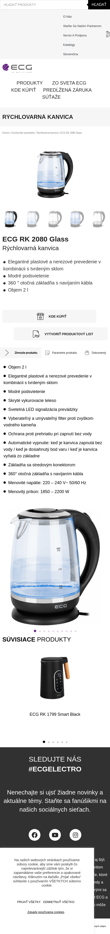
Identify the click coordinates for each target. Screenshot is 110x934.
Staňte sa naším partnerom (82, 26)
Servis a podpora (76, 35)
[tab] (20, 352)
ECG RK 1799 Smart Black (55, 714)
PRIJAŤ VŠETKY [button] (29, 902)
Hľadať (99, 5)
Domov (6, 133)
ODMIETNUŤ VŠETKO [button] (59, 902)
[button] (35, 631)
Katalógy (69, 45)
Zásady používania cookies (46, 912)
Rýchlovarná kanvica (47, 133)
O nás (67, 16)
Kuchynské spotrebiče (23, 133)
